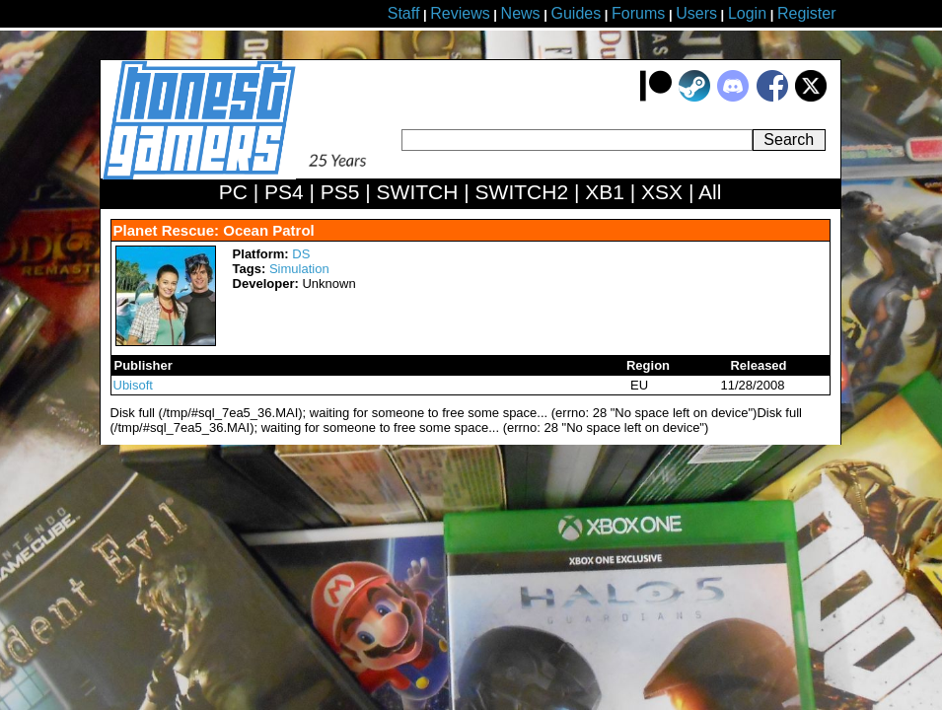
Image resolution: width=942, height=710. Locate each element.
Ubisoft (133, 385)
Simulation (299, 268)
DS (301, 254)
